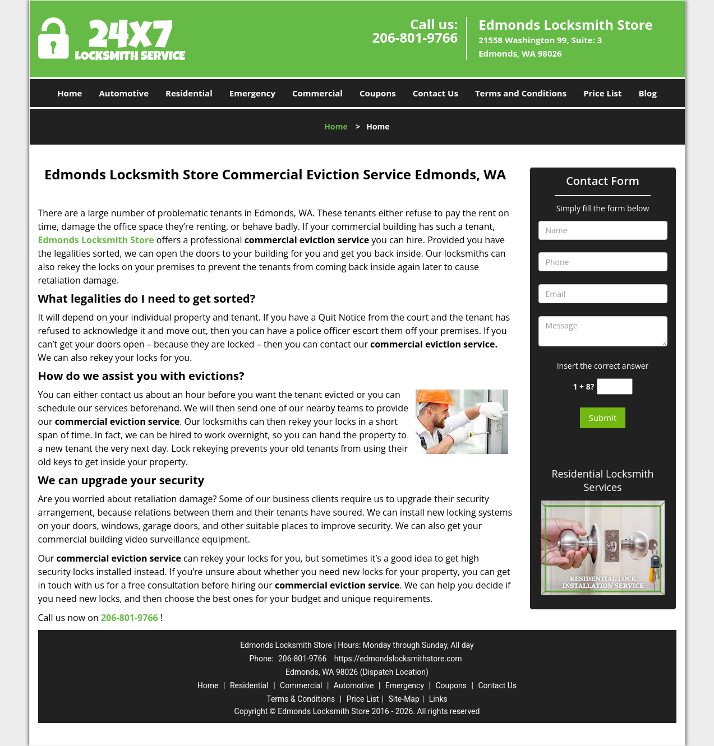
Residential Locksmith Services (602, 480)
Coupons (378, 93)
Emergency (252, 93)
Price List (602, 93)
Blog (647, 93)
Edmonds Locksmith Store (96, 240)
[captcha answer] (615, 386)
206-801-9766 (415, 37)
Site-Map (404, 698)
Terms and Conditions (520, 93)
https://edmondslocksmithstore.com (398, 658)
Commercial (317, 93)
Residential (189, 93)
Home (69, 93)
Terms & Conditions (300, 698)
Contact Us (435, 93)
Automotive (124, 93)
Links (438, 698)
